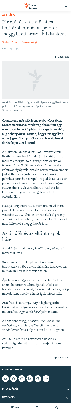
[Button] (61, 57)
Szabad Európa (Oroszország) (19, 42)
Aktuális (8, 15)
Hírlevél (15, 407)
